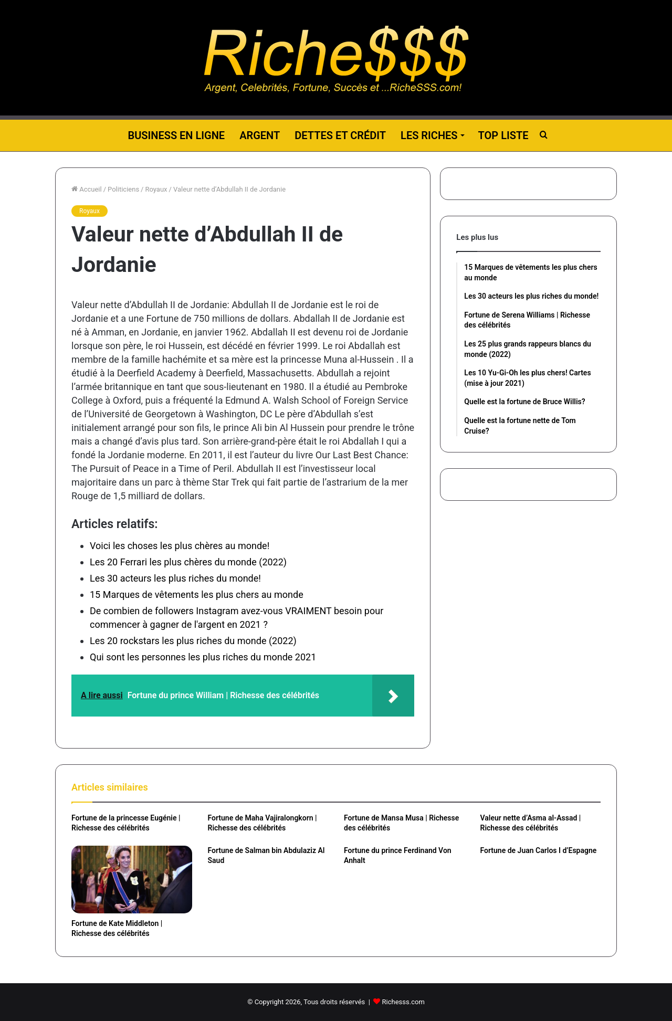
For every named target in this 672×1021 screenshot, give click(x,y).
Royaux (156, 189)
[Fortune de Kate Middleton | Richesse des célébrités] (131, 879)
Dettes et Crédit (340, 135)
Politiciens (123, 189)
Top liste (503, 135)
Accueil (86, 189)
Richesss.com (403, 1002)
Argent (259, 135)
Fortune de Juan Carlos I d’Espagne (538, 850)
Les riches (429, 135)
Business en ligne (176, 135)
